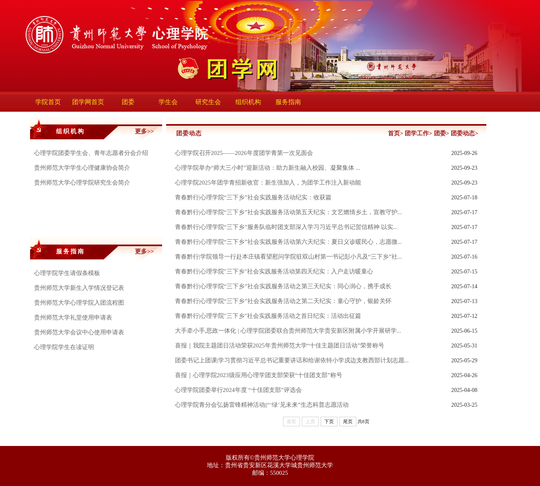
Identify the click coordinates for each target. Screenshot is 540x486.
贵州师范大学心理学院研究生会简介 (82, 182)
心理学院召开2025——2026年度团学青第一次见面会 (244, 153)
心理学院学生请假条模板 (67, 273)
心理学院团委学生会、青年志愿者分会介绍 (91, 153)
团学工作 (417, 133)
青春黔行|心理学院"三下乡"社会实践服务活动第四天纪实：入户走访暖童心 (274, 271)
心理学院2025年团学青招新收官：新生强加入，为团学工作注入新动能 (268, 182)
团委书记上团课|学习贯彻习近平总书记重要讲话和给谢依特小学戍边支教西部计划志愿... (292, 360)
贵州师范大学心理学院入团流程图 (79, 302)
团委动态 (463, 133)
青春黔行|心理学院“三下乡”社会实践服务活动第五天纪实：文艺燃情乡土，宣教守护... (288, 212)
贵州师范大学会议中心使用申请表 (79, 332)
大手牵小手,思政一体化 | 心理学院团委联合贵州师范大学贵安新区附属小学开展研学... (288, 330)
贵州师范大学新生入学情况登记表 (79, 288)
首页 (394, 133)
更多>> (144, 131)
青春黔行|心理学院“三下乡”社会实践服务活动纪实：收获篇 (253, 197)
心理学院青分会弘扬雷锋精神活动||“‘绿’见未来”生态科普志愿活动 (262, 405)
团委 (128, 101)
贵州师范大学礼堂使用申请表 (73, 317)
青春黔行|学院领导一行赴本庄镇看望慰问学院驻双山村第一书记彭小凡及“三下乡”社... (288, 256)
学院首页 (48, 101)
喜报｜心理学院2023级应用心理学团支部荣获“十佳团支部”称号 (258, 375)
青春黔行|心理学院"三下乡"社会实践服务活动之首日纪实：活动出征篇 (268, 316)
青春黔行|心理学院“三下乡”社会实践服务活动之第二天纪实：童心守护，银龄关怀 (283, 301)
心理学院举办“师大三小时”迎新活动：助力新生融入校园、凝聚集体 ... (267, 168)
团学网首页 (88, 101)
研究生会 (208, 101)
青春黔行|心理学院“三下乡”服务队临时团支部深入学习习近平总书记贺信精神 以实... (286, 227)
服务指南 (288, 101)
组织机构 (248, 101)
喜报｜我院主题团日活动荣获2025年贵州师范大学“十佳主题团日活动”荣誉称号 (279, 345)
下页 (329, 421)
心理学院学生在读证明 (64, 347)
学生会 (168, 101)
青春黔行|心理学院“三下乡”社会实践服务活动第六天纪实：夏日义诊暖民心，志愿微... (288, 242)
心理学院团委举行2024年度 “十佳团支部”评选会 (238, 390)
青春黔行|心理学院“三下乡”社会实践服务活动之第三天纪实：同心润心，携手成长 (283, 286)
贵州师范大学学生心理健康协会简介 (82, 168)
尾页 (348, 421)
